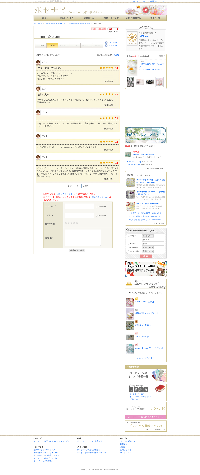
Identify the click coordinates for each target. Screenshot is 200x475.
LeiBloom (144, 36)
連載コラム (89, 18)
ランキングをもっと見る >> (155, 168)
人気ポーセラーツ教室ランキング (47, 455)
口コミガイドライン (65, 194)
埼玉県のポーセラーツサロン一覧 (79, 23)
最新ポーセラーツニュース (44, 450)
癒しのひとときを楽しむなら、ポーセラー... (145, 220)
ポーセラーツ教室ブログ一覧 (45, 458)
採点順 (116, 55)
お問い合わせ (125, 450)
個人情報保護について (129, 441)
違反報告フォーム (99, 197)
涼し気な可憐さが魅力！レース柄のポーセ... (145, 216)
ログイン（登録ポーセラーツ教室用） (92, 453)
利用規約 (124, 444)
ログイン (163, 1)
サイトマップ (125, 453)
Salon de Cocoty (134, 161)
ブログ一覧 (155, 18)
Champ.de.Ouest (133, 164)
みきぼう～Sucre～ (144, 325)
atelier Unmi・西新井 (144, 301)
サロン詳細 (40, 45)
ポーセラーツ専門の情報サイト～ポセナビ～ (52, 441)
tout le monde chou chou (143, 154)
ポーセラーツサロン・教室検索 (89, 441)
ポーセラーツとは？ (137, 394)
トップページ (38, 23)
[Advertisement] (66, 260)
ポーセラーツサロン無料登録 (145, 1)
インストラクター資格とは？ (140, 397)
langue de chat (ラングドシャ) (149, 348)
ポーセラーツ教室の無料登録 (88, 450)
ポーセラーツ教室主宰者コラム (46, 453)
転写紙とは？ (135, 399)
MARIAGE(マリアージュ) (152, 69)
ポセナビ (45, 18)
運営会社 (124, 447)
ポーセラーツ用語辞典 (43, 461)
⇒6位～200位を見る (146, 358)
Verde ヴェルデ (142, 336)
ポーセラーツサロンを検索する (55, 23)
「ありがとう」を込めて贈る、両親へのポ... (145, 213)
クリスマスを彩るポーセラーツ (148, 204)
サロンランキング (111, 18)
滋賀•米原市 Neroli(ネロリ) (147, 313)
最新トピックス (66, 18)
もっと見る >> (159, 223)
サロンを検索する (133, 18)
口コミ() (52, 45)
